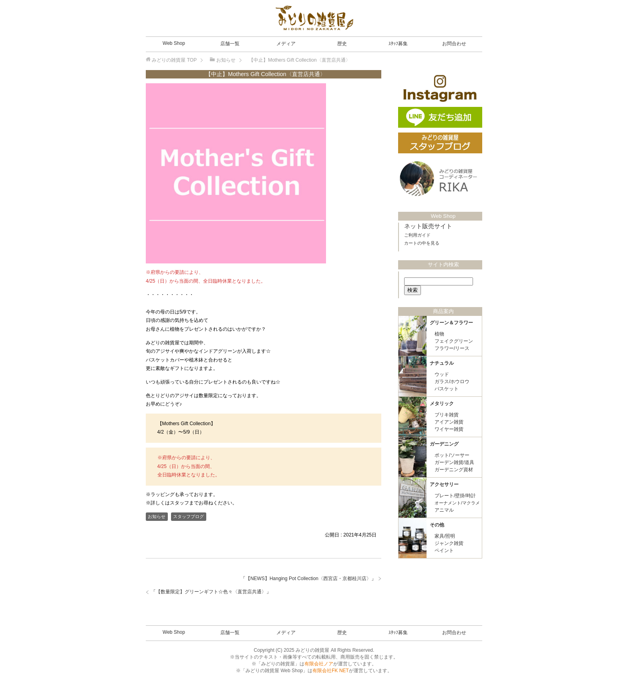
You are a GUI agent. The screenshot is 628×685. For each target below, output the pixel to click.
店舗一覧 (230, 43)
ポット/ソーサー (452, 455)
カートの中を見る (421, 243)
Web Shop (174, 43)
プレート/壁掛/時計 (455, 495)
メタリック (442, 403)
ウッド (442, 374)
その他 (437, 525)
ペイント (444, 550)
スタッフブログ (188, 516)
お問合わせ (454, 43)
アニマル (444, 510)
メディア (286, 43)
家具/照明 (445, 536)
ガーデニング (444, 444)
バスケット (447, 389)
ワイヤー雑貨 (449, 429)
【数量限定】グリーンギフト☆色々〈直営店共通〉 (211, 592)
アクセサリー (444, 484)
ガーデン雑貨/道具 (454, 462)
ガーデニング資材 (454, 469)
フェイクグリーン (454, 341)
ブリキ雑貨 (447, 415)
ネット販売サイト (428, 226)
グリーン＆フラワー (451, 322)
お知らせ (156, 516)
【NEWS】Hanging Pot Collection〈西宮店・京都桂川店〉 (308, 578)
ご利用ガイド (417, 235)
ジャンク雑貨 (449, 543)
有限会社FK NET (330, 670)
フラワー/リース (452, 348)
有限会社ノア (318, 664)
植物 (439, 334)
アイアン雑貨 (449, 422)
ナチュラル (442, 363)
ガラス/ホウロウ (452, 381)
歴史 (342, 43)
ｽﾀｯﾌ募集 (398, 43)
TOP (174, 60)
